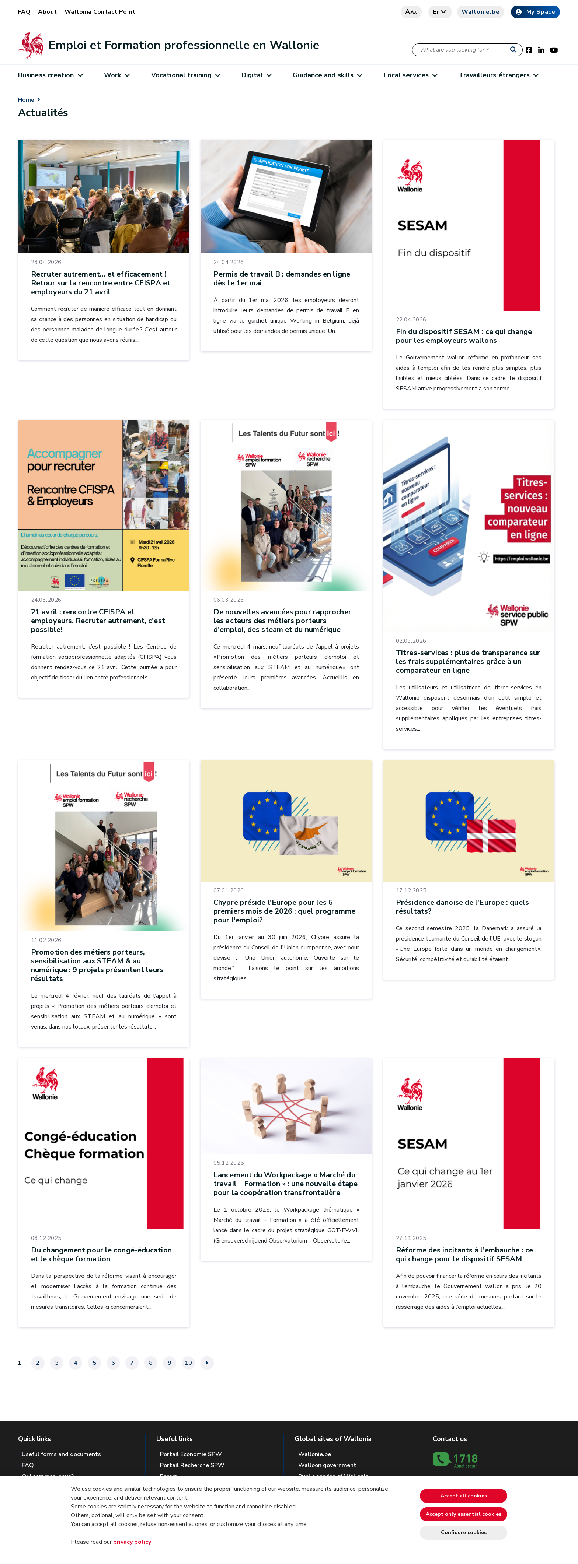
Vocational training (185, 75)
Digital (256, 75)
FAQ (24, 12)
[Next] (207, 1363)
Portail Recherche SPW (192, 1465)
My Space (535, 12)
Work (116, 75)
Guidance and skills (327, 75)
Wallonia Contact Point (100, 12)
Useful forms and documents (61, 1454)
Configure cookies (464, 1532)
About (47, 12)
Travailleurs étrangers (498, 75)
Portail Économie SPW (191, 1454)
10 (188, 1363)
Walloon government (327, 1465)
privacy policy (132, 1542)
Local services (410, 75)
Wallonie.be (481, 12)
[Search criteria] (467, 49)
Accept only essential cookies (463, 1514)
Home (26, 99)
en (440, 12)
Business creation (50, 75)
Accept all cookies (464, 1495)
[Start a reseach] (515, 50)
